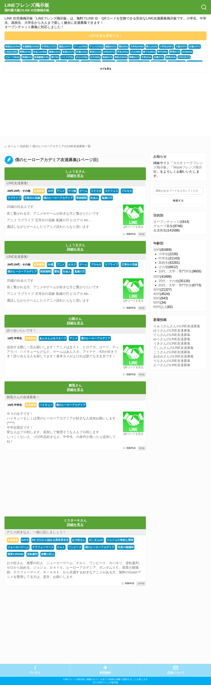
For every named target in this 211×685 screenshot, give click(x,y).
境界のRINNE (15, 554)
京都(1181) (81, 52)
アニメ (61, 190)
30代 (156, 289)
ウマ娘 (72, 190)
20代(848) (187, 52)
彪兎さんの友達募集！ (23, 397)
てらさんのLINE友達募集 (171, 335)
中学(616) (146, 57)
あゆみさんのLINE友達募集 (173, 356)
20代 (50, 190)
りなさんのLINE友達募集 (171, 360)
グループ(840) (12, 57)
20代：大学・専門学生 (175, 285)
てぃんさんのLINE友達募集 (173, 347)
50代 (156, 298)
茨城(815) (27, 57)
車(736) (55, 57)
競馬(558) (171, 57)
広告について (175, 672)
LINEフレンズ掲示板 (27, 7)
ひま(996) (136, 52)
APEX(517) (184, 57)
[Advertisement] (54, 105)
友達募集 (39, 190)
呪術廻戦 (81, 197)
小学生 (163, 254)
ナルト (61, 547)
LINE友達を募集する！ (105, 35)
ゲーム (83, 190)
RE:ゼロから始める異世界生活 (50, 540)
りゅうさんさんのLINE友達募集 (176, 326)
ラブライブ (14, 197)
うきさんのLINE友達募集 (171, 343)
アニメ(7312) (96, 46)
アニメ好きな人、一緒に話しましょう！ (36, 532)
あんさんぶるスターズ (52, 338)
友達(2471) (194, 46)
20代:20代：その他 (18, 190)
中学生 (163, 258)
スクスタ (96, 190)
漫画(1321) (54, 52)
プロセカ (126, 190)
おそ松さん (78, 540)
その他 (163, 267)
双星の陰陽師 (126, 547)
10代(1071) (109, 52)
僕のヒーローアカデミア (58, 197)
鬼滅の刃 (107, 197)
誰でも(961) (149, 52)
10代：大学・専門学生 (175, 271)
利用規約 (105, 672)
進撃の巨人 (47, 554)
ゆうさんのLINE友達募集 (171, 330)
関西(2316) (25, 52)
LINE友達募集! (17, 183)
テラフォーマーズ (43, 547)
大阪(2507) (181, 46)
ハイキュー (46, 404)
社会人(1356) (40, 52)
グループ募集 (163, 226)
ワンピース (75, 547)
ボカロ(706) (82, 57)
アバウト (35, 672)
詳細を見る (75, 175)
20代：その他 (168, 281)
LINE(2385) (11, 52)
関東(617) (134, 57)
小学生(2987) (166, 46)
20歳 (50, 264)
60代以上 (160, 307)
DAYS (25, 540)
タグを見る (105, 68)
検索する (178, 200)
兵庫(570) (159, 57)
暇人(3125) (151, 46)
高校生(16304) (12, 46)
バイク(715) (67, 57)
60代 (156, 302)
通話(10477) (65, 46)
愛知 (57, 271)
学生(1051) (122, 52)
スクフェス (111, 190)
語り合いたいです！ (21, 330)
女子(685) (95, 57)
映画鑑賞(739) (41, 57)
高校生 (163, 262)
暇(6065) (123, 46)
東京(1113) (95, 52)
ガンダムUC (96, 540)
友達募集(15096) (30, 46)
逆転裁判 (32, 554)
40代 (156, 294)
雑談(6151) (111, 46)
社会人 (94, 197)
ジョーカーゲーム (18, 547)
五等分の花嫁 (32, 197)
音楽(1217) (68, 52)
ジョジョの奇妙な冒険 (120, 540)
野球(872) (175, 52)
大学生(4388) (137, 46)
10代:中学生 (14, 338)
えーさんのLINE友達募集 (171, 365)
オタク (72, 264)
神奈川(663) (121, 57)
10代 (156, 249)
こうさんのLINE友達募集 (171, 352)
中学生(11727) (49, 46)
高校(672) (107, 57)
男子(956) (162, 52)
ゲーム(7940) (80, 46)
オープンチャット (166, 221)
